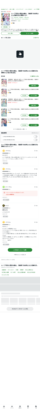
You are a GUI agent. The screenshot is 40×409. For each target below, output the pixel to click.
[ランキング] (12, 407)
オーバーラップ (18, 19)
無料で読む (33, 85)
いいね (5, 163)
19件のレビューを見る (20, 254)
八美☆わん (26, 17)
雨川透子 (21, 17)
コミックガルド (25, 19)
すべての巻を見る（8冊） (20, 129)
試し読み (6, 27)
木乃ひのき (16, 17)
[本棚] (36, 407)
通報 (36, 150)
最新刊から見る (34, 76)
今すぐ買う (10, 33)
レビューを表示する (10, 194)
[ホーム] (4, 407)
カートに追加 (34, 95)
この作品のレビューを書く (20, 250)
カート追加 (29, 33)
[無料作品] (20, 407)
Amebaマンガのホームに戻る (20, 309)
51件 (19, 20)
